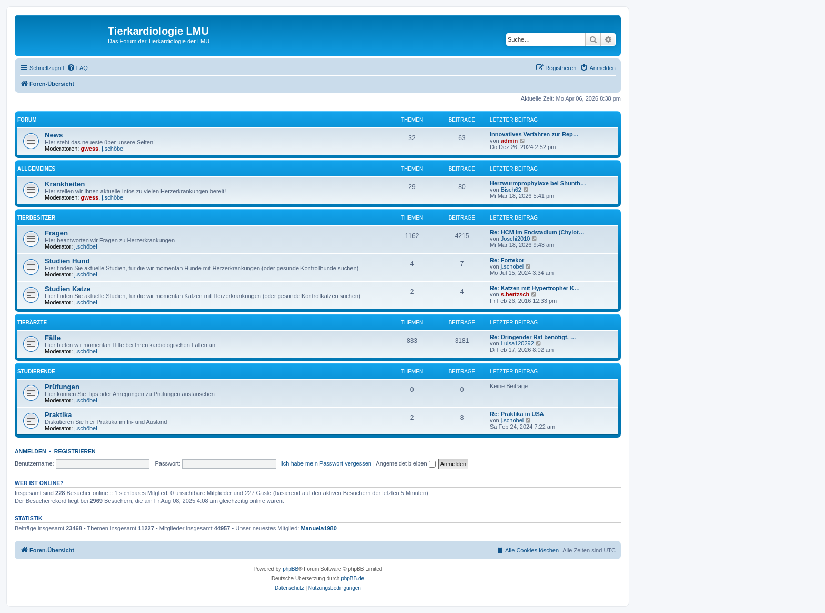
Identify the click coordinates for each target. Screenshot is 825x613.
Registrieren (75, 451)
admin (509, 140)
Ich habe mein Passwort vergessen (326, 463)
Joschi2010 (515, 238)
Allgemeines (36, 169)
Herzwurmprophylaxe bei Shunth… (538, 183)
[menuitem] (77, 68)
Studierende (36, 371)
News (54, 135)
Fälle (53, 338)
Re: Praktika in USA (517, 414)
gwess (90, 148)
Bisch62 (511, 189)
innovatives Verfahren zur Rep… (534, 134)
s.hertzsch (515, 294)
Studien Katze (67, 289)
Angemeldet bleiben (405, 463)
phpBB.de (352, 578)
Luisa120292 (517, 343)
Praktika (58, 415)
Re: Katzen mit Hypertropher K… (535, 288)
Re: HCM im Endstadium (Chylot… (537, 232)
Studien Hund (67, 261)
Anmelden (30, 451)
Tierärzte (32, 322)
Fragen (56, 233)
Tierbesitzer (36, 218)
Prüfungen (62, 387)
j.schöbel (113, 148)
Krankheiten (65, 184)
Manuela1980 (318, 528)
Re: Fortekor (507, 260)
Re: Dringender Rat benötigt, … (533, 337)
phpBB (290, 569)
